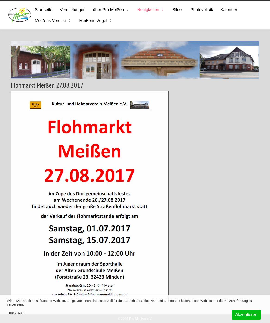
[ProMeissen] (19, 15)
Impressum (16, 312)
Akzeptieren (246, 314)
